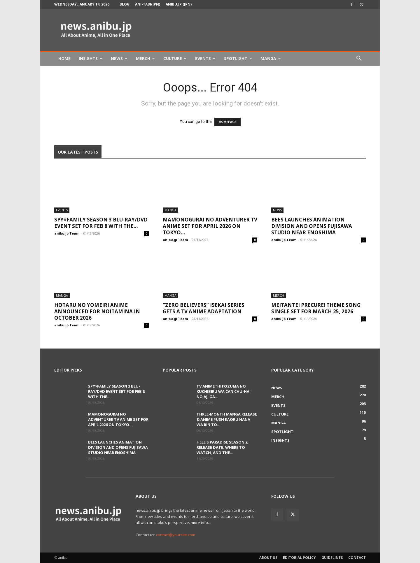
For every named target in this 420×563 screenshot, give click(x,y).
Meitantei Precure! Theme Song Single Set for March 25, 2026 (315, 308)
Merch (145, 58)
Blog (125, 4)
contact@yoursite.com (175, 534)
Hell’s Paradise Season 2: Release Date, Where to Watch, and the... (223, 447)
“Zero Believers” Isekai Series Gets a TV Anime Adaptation (203, 308)
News (119, 58)
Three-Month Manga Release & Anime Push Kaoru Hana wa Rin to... (227, 419)
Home (64, 58)
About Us (268, 557)
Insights (90, 58)
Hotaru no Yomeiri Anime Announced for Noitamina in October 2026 (97, 311)
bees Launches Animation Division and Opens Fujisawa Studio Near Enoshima (311, 226)
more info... (201, 522)
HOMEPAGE (227, 122)
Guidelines (332, 557)
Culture (175, 58)
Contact (357, 557)
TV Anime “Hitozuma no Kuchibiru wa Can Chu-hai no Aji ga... (224, 391)
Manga (270, 58)
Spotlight (238, 58)
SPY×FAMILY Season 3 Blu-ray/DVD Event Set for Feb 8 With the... (101, 222)
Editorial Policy (299, 557)
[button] (359, 59)
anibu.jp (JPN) (179, 4)
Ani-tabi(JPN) (147, 4)
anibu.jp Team (66, 233)
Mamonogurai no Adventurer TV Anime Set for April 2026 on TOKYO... (210, 226)
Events (205, 58)
